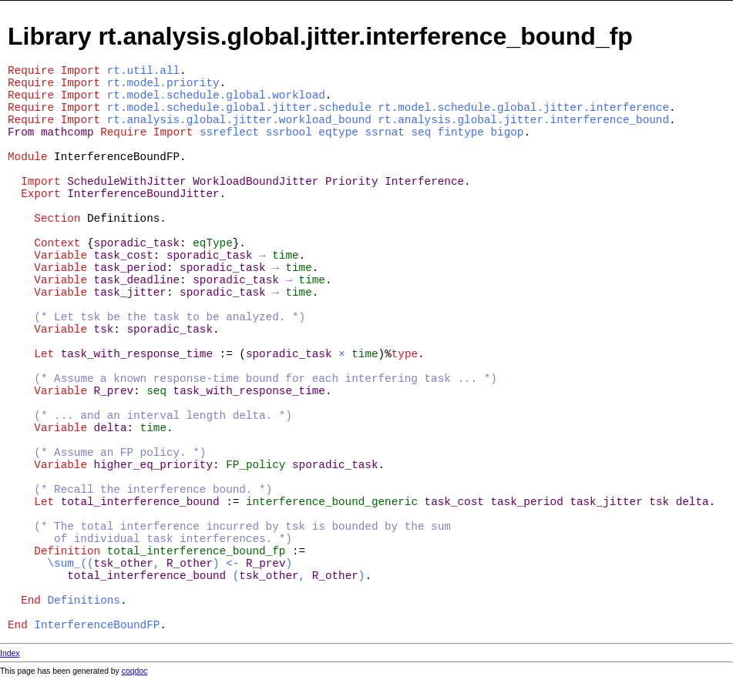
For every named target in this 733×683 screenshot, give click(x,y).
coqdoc (135, 671)
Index (9, 653)
